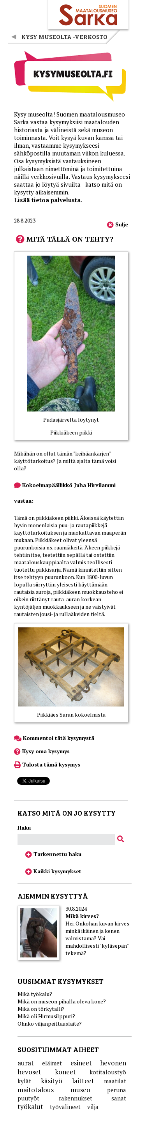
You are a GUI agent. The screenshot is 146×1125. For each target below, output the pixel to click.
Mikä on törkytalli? (41, 1008)
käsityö (51, 1080)
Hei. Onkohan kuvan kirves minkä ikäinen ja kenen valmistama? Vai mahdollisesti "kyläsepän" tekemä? (97, 938)
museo (80, 1089)
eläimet (52, 1063)
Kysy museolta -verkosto (64, 36)
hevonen (113, 1062)
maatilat (115, 1081)
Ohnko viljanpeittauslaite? (50, 1023)
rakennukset (75, 1098)
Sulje (117, 224)
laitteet (83, 1080)
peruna (116, 1090)
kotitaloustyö (108, 1072)
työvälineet (65, 1107)
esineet (81, 1062)
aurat (26, 1062)
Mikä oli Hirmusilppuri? (46, 1016)
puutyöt (28, 1098)
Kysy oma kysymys (42, 751)
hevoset (29, 1071)
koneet (65, 1071)
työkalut (30, 1106)
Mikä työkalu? (35, 994)
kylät (24, 1081)
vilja (93, 1107)
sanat (118, 1098)
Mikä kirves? (82, 916)
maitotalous (36, 1089)
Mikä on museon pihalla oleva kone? (62, 1001)
